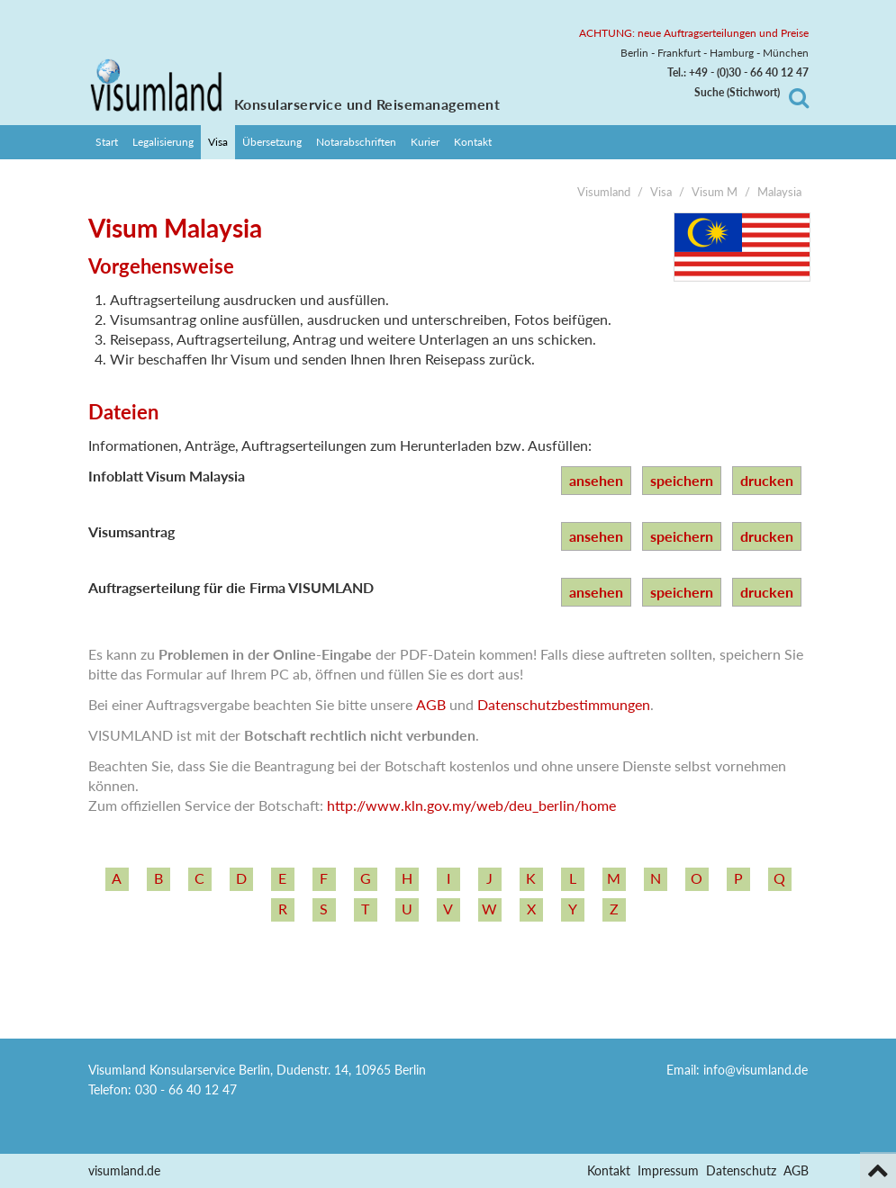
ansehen (596, 480)
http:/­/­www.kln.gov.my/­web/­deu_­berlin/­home (471, 805)
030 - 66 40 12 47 (186, 1089)
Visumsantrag (131, 531)
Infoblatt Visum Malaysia (166, 475)
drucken (766, 480)
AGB (431, 704)
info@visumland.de (755, 1069)
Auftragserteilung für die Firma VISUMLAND (231, 587)
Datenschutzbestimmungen (563, 704)
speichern (681, 480)
